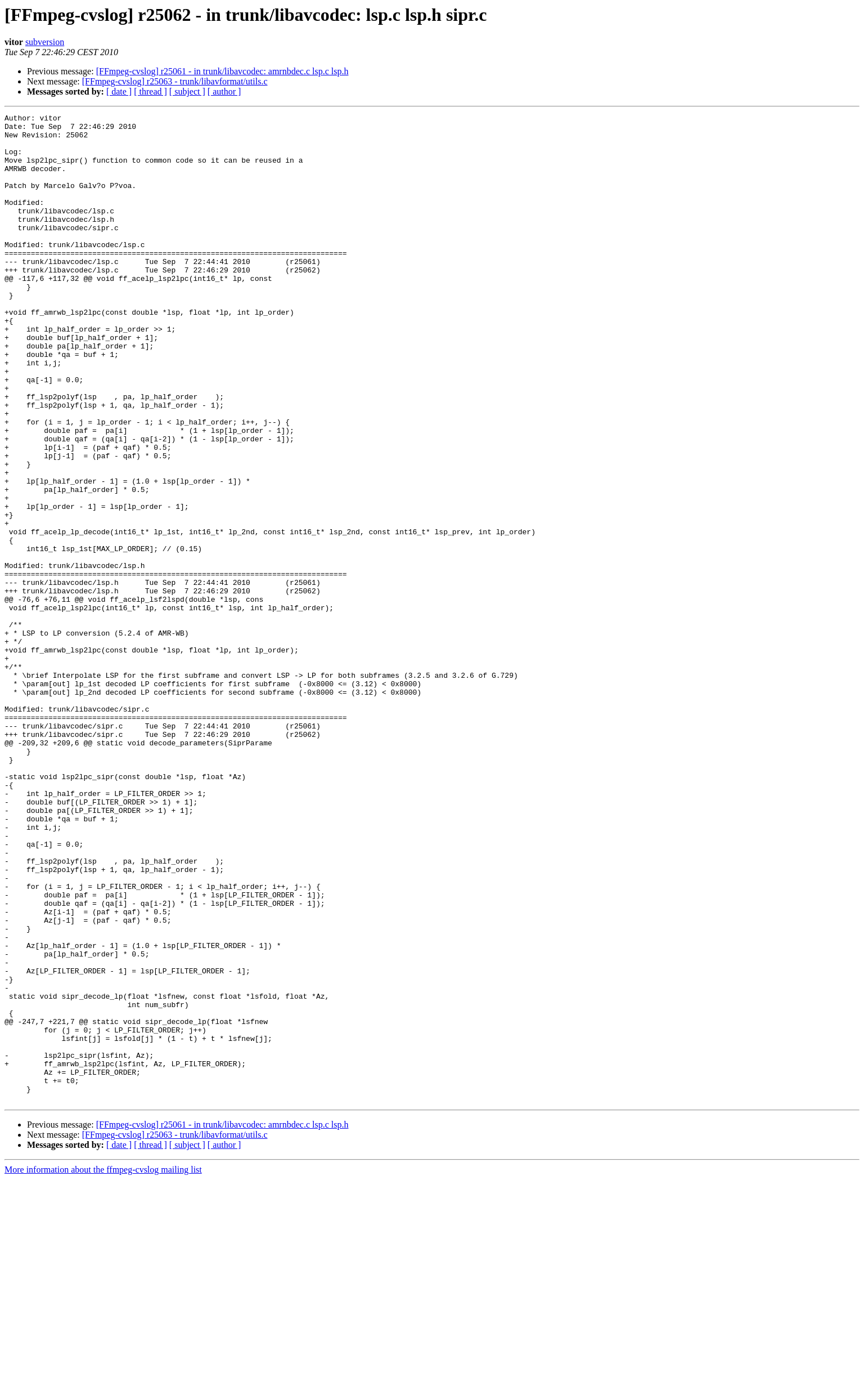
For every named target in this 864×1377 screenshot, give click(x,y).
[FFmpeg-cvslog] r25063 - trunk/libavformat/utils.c (175, 81)
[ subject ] (187, 91)
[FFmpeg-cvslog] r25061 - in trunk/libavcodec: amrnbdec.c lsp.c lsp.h (222, 71)
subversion (44, 42)
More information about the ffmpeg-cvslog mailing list (103, 1367)
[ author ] (224, 91)
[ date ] (119, 91)
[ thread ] (150, 91)
